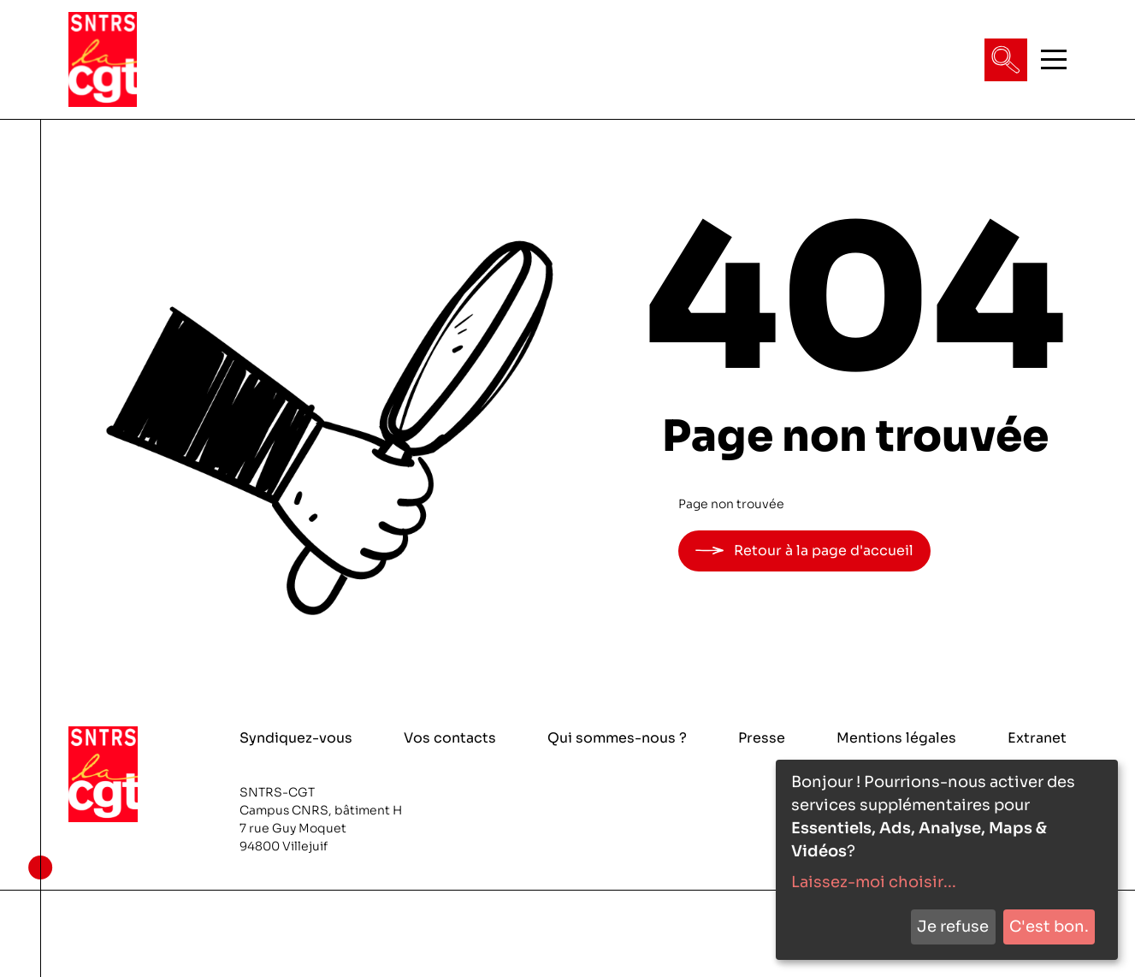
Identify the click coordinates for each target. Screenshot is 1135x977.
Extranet (1037, 738)
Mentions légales (896, 738)
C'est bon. (1049, 926)
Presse (761, 738)
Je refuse (953, 926)
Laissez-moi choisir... (873, 882)
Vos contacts (450, 738)
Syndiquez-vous (295, 738)
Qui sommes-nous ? (617, 738)
